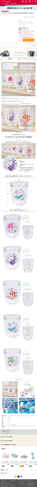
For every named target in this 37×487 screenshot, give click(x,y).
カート (11, 482)
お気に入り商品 (4, 482)
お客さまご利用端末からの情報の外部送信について (31, 484)
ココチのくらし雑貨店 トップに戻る (29, 43)
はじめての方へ (21, 485)
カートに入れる (28, 40)
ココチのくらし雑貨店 (5, 432)
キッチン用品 (17, 5)
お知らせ (20, 482)
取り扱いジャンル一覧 (5, 485)
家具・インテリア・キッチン (10, 5)
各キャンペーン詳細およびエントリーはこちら (26, 32)
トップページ (2, 5)
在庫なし (3, 466)
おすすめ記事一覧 (12, 480)
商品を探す (3, 480)
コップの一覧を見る (32, 45)
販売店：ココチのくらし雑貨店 (29, 16)
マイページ (11, 483)
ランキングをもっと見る (33, 469)
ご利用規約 (29, 480)
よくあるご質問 (21, 483)
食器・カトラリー (22, 5)
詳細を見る (21, 466)
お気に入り (20, 41)
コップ (28, 5)
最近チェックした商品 (5, 483)
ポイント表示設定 (12, 485)
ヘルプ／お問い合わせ (22, 480)
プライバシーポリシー (30, 482)
